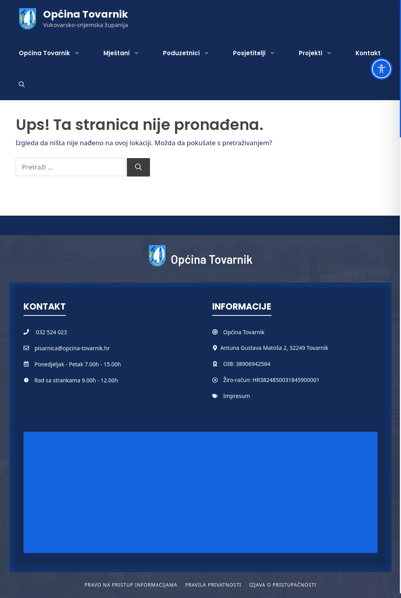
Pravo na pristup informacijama (131, 585)
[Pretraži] (138, 167)
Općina (233, 332)
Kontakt (368, 53)
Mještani (127, 53)
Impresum (236, 396)
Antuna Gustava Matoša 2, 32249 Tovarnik (274, 347)
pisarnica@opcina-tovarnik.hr (72, 348)
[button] (21, 84)
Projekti (321, 53)
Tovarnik (253, 332)
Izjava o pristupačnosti (282, 585)
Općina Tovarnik (85, 14)
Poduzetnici (192, 53)
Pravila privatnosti (213, 585)
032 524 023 (51, 332)
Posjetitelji (260, 53)
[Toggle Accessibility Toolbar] (381, 69)
